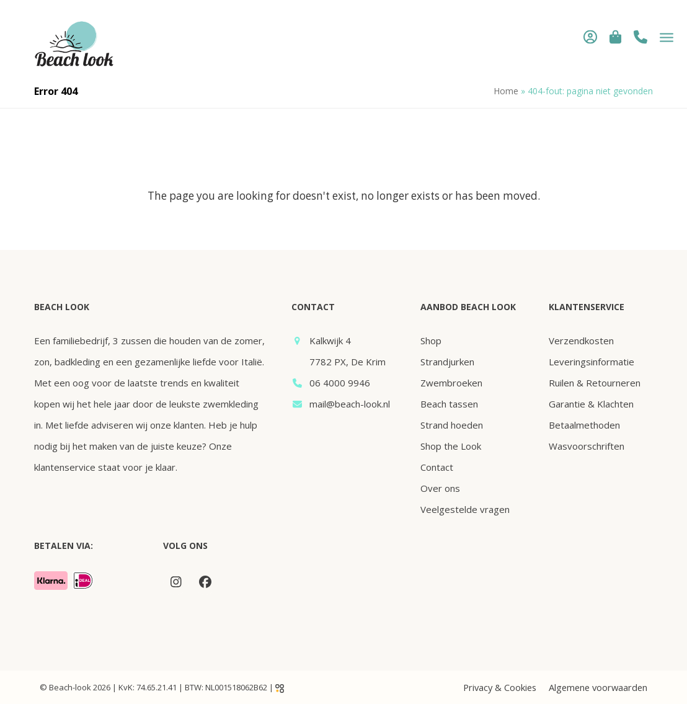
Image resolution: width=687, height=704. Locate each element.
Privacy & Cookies (499, 687)
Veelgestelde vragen (465, 509)
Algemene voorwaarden (598, 687)
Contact (436, 467)
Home (506, 91)
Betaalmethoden (584, 425)
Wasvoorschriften (586, 446)
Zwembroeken (451, 383)
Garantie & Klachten (591, 404)
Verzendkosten (581, 340)
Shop (430, 340)
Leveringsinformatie (591, 361)
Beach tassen (449, 404)
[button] (610, 36)
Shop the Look (450, 446)
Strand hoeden (451, 425)
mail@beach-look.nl (349, 404)
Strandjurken (447, 361)
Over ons (440, 488)
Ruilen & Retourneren (594, 383)
